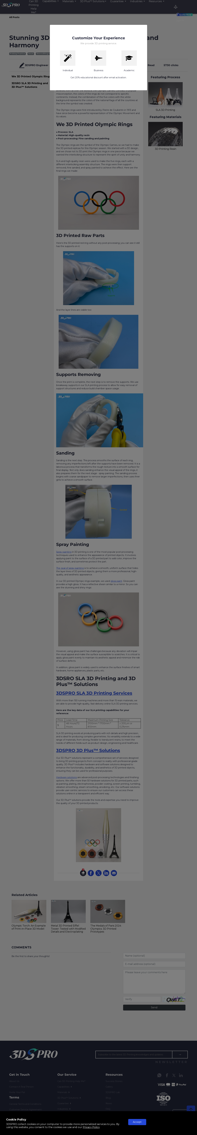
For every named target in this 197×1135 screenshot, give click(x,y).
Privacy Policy (91, 1127)
